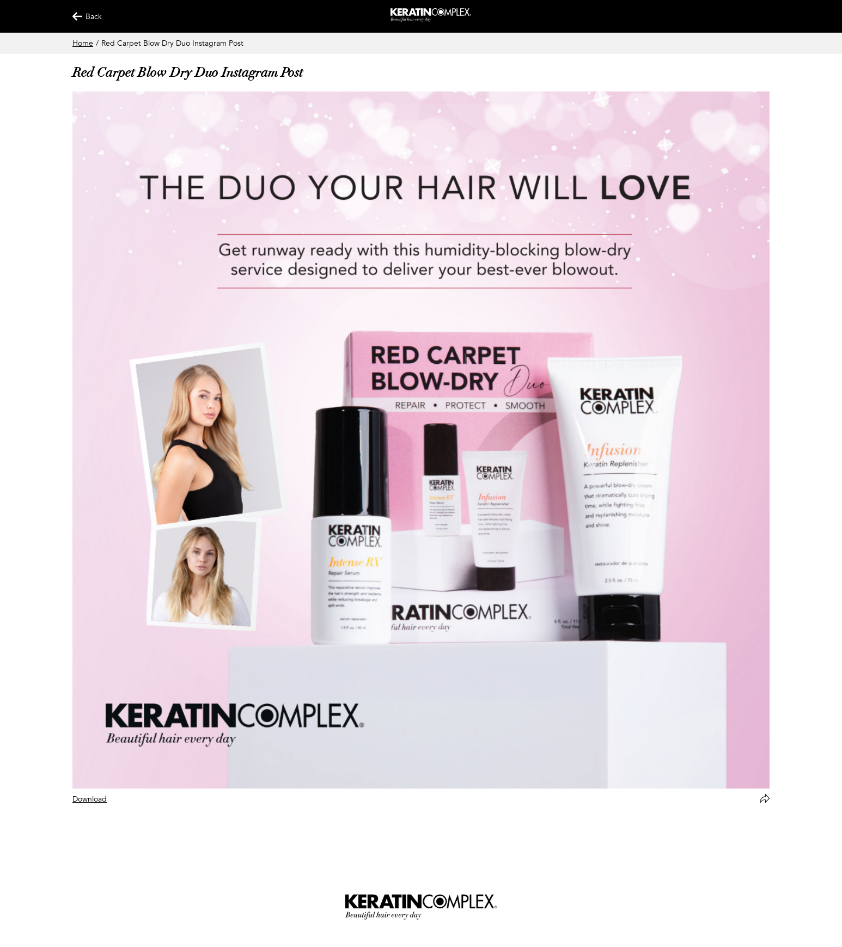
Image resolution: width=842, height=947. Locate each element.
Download (89, 799)
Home (82, 43)
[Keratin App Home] (431, 19)
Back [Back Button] (82, 16)
